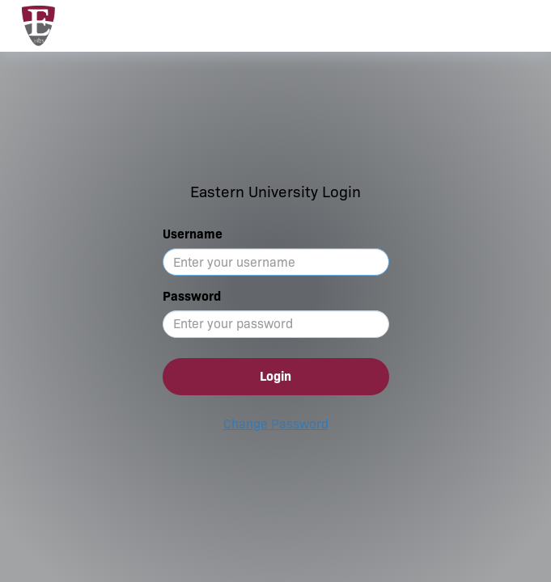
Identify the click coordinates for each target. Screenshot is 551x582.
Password (192, 296)
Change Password (275, 424)
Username (193, 234)
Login (275, 376)
